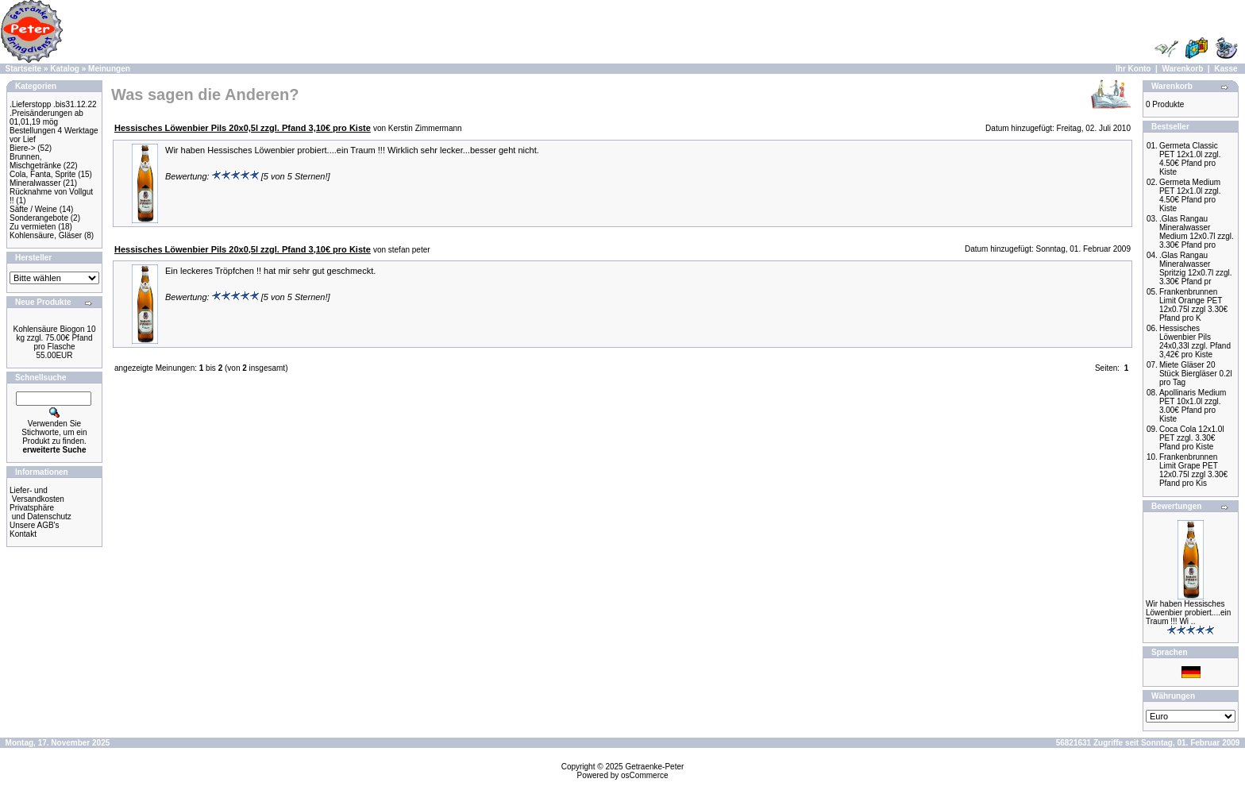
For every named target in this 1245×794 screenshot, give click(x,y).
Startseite (24, 68)
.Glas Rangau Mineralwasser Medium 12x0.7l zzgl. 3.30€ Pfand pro (1196, 231)
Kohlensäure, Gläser (46, 235)
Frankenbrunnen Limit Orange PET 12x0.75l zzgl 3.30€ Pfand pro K (1193, 304)
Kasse (1225, 68)
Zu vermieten (33, 226)
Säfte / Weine (33, 209)
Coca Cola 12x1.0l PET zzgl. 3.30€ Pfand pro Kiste (1191, 438)
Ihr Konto (1133, 68)
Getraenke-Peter (654, 766)
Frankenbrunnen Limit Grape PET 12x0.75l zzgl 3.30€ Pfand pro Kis (1193, 470)
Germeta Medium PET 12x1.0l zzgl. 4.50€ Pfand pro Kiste (1190, 195)
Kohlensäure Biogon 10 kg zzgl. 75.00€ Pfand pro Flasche (54, 338)
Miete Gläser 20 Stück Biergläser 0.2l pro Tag (1195, 373)
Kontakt (23, 534)
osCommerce (644, 775)
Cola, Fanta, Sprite (42, 174)
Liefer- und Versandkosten (37, 494)
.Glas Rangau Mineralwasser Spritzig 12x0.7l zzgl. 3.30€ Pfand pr (1195, 268)
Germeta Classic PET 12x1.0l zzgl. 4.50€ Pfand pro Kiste (1190, 158)
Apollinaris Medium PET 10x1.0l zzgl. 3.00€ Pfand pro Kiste (1192, 405)
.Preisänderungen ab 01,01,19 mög (46, 117)
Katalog (64, 68)
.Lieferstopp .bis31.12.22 (53, 104)
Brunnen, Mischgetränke (35, 161)
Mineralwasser (35, 183)
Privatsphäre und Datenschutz (40, 512)
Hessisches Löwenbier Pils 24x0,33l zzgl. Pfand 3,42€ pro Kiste (1195, 341)
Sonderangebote (39, 218)
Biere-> (23, 148)
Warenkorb (1182, 68)
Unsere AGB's (35, 525)
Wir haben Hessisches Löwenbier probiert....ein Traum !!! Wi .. (1188, 612)
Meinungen (109, 68)
